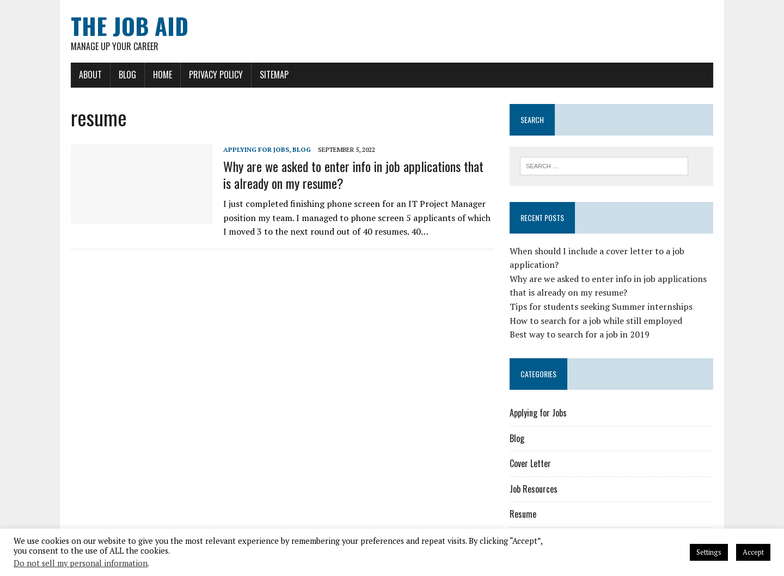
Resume (523, 513)
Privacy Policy (216, 74)
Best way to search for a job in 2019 (580, 334)
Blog (127, 74)
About (90, 74)
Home (162, 74)
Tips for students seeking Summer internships (601, 306)
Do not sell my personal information (81, 563)
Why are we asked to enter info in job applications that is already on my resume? (353, 174)
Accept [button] (753, 552)
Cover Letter (530, 463)
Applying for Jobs (256, 149)
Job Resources (534, 488)
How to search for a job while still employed (596, 321)
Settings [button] (708, 552)
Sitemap (274, 74)
